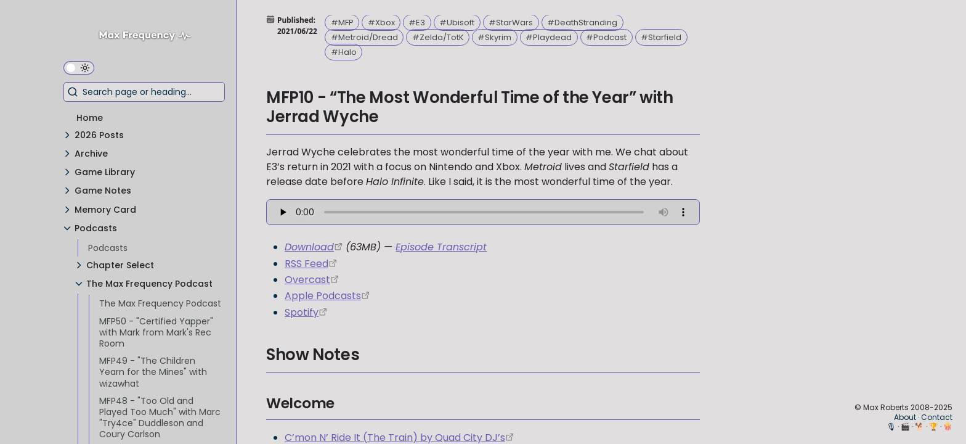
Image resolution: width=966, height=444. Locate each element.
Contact (936, 417)
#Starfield (661, 37)
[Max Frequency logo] (149, 37)
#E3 (416, 22)
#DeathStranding (582, 22)
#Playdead (549, 37)
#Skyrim (494, 37)
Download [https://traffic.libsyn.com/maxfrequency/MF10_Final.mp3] (309, 247)
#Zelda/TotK (438, 37)
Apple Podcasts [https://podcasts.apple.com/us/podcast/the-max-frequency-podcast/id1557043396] (323, 296)
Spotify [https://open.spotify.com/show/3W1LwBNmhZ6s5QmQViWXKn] (302, 312)
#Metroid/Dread (364, 37)
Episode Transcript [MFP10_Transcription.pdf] (441, 247)
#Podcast (606, 37)
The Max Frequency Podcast (160, 303)
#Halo (344, 52)
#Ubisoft (456, 22)
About (905, 417)
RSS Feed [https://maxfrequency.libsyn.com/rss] (306, 264)
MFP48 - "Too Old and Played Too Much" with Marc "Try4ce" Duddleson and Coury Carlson (160, 418)
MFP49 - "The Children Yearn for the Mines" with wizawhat (153, 372)
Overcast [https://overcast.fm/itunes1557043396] (307, 280)
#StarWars (511, 22)
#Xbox (381, 22)
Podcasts (108, 248)
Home (89, 118)
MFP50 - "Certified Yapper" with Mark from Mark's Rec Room (156, 332)
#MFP (342, 22)
